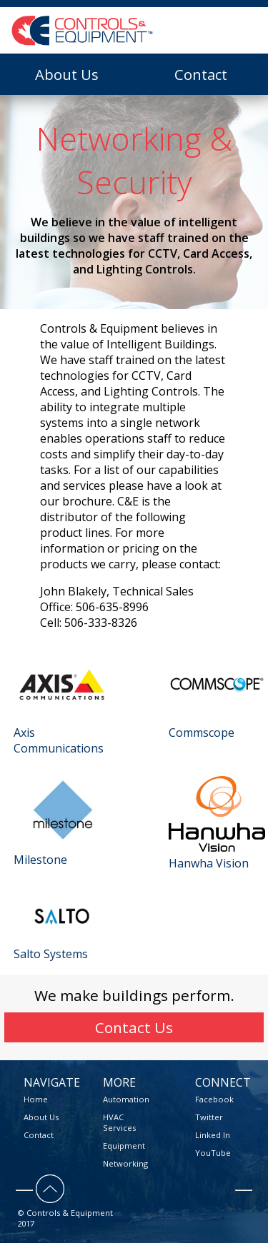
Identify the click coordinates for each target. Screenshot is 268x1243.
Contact (200, 74)
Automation (126, 1099)
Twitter (209, 1117)
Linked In (212, 1134)
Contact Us (134, 1027)
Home (36, 1099)
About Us (67, 74)
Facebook (214, 1099)
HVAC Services (119, 1122)
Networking (125, 1163)
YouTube (213, 1152)
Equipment (124, 1145)
